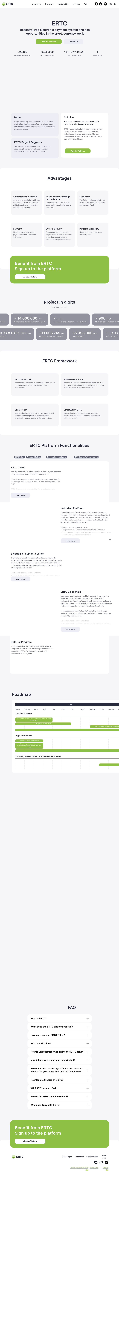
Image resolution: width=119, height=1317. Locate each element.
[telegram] (96, 3)
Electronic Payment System (56, 457)
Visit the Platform (49, 42)
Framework (49, 4)
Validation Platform (34, 457)
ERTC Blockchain (80, 457)
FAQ (85, 4)
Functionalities (63, 4)
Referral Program (91, 457)
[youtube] (105, 3)
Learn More (73, 42)
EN (115, 4)
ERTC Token (19, 457)
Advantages (36, 4)
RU (111, 4)
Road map (76, 4)
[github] (100, 3)
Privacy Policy (94, 1167)
